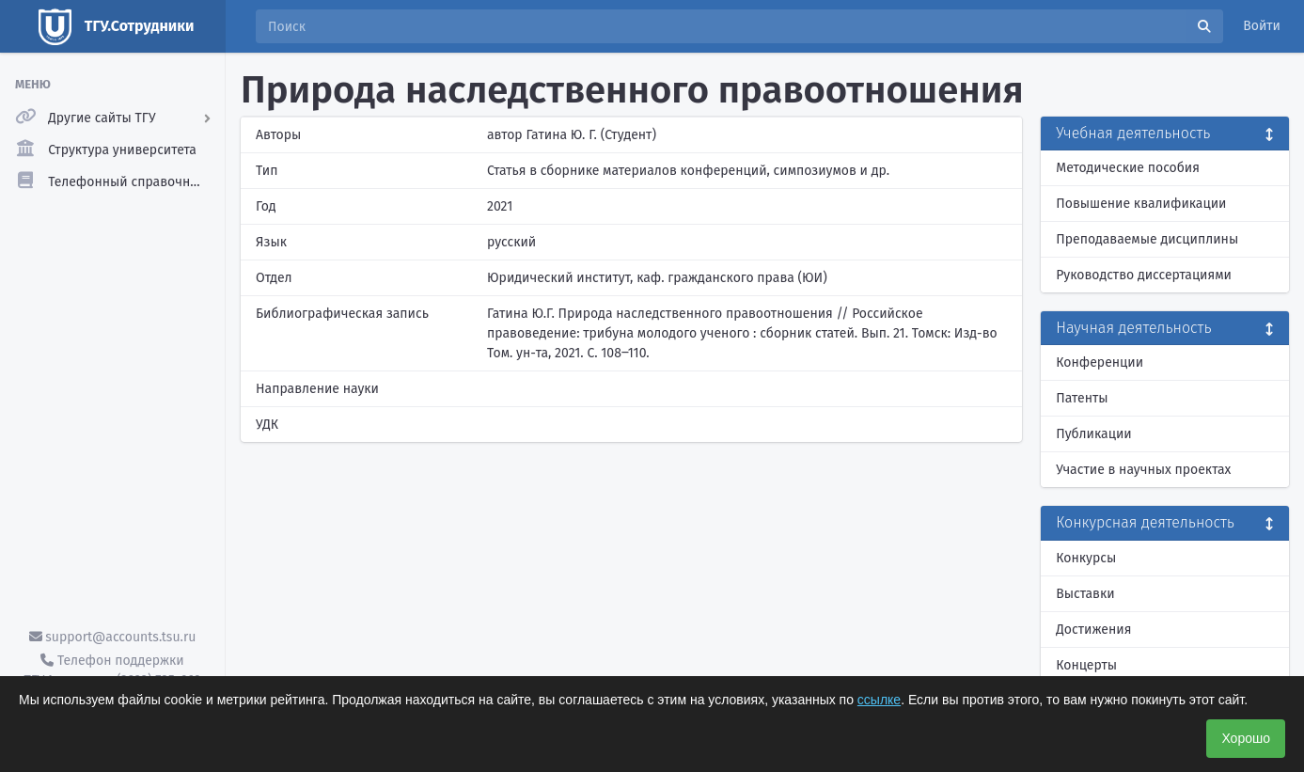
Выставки (1085, 594)
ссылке (879, 699)
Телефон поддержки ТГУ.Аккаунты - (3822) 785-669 (112, 670)
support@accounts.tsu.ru (112, 637)
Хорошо (1245, 738)
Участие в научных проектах (1143, 470)
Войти (1261, 26)
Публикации (1093, 434)
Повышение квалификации (1141, 204)
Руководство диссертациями (1144, 275)
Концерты (1086, 665)
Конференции (1099, 362)
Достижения (1093, 630)
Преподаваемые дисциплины (1147, 239)
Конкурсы (1086, 558)
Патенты (1082, 398)
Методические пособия (1128, 168)
